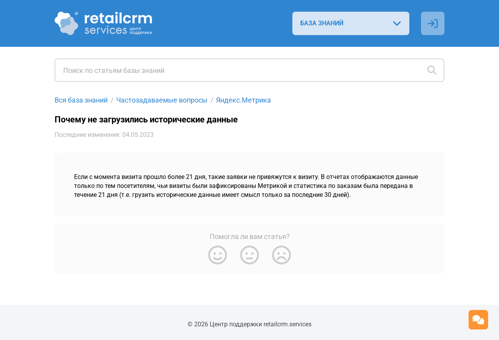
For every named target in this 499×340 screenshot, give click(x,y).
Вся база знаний (81, 100)
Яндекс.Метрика (243, 100)
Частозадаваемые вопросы (161, 100)
